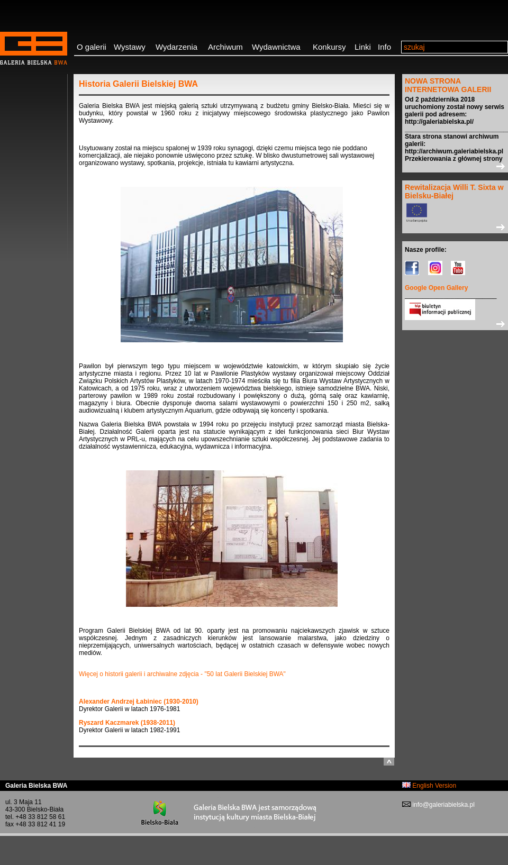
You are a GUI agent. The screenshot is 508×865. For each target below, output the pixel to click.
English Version (429, 785)
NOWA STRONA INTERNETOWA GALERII (448, 85)
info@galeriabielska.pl (443, 804)
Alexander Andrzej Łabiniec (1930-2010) (138, 701)
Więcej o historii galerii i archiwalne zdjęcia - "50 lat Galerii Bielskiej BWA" (182, 674)
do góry (389, 762)
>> (455, 166)
